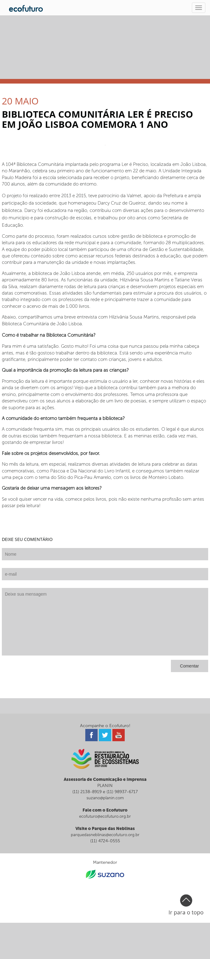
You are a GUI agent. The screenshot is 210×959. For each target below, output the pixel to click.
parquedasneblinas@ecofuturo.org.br (105, 834)
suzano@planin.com (105, 798)
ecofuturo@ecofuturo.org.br (105, 816)
